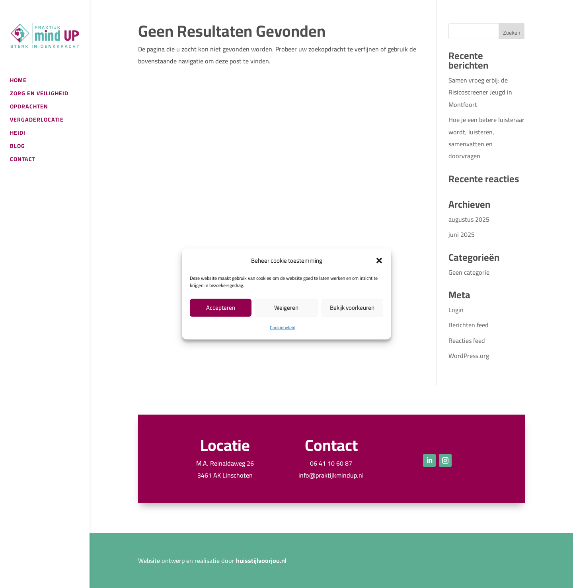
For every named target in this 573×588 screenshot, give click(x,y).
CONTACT (22, 160)
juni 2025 (461, 234)
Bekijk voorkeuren (352, 307)
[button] (379, 260)
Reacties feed (466, 340)
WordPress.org (468, 356)
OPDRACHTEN (29, 108)
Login (456, 310)
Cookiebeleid (282, 327)
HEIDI (17, 134)
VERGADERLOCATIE (37, 121)
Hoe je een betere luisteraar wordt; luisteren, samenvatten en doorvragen (486, 138)
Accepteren (220, 307)
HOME (18, 81)
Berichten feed (468, 325)
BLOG (17, 147)
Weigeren (286, 307)
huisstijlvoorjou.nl (261, 560)
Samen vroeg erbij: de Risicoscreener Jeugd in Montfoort (480, 92)
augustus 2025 (468, 219)
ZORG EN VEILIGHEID (39, 94)
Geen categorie (468, 272)
